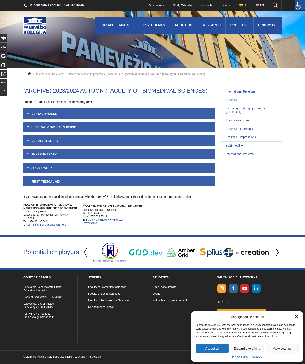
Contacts (257, 356)
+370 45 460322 (39, 313)
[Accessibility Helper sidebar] (300, 5)
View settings (282, 348)
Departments (156, 5)
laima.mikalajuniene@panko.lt (49, 224)
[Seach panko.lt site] (275, 5)
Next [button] (276, 252)
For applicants (114, 25)
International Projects (240, 154)
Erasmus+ (267, 25)
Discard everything (247, 348)
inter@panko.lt (91, 223)
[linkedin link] (256, 288)
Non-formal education (101, 307)
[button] (296, 317)
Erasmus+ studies (238, 120)
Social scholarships (164, 286)
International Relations (50, 74)
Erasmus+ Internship (239, 129)
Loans (156, 293)
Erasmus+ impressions (241, 137)
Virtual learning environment (170, 300)
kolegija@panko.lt (43, 317)
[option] (110, 252)
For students (152, 25)
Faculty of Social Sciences (104, 293)
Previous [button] (85, 252)
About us (183, 25)
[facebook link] (233, 288)
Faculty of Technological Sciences (108, 300)
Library (226, 5)
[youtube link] (244, 288)
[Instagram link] (221, 288)
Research (211, 25)
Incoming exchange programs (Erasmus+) (94, 74)
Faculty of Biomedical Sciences (107, 286)
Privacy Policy (240, 356)
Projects (239, 25)
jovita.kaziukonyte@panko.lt (107, 219)
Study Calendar (182, 5)
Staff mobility (234, 145)
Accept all (212, 348)
